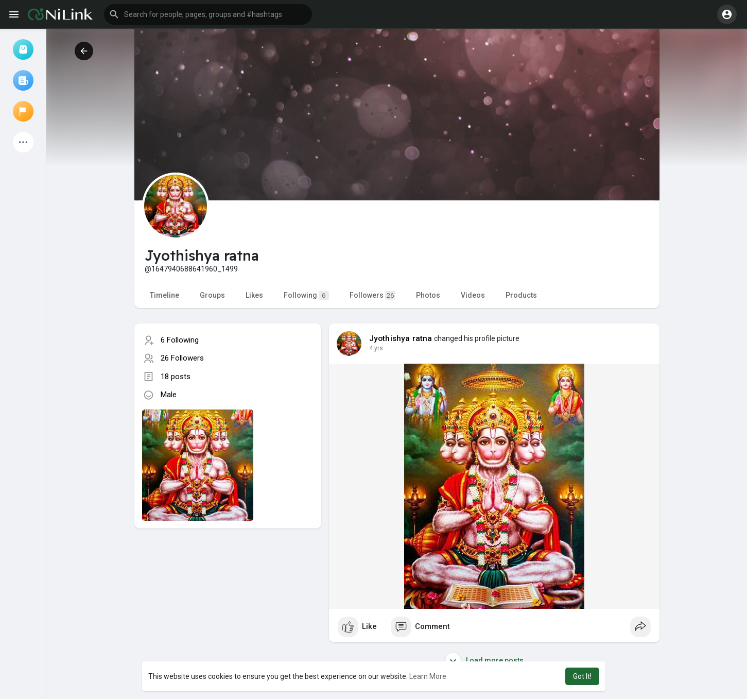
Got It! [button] (582, 676)
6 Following (180, 340)
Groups (212, 295)
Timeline (164, 295)
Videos (473, 295)
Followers (372, 295)
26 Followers (182, 358)
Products (521, 295)
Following (306, 295)
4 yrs (376, 348)
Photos (428, 295)
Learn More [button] (427, 676)
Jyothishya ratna (400, 338)
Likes (254, 295)
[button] (208, 14)
